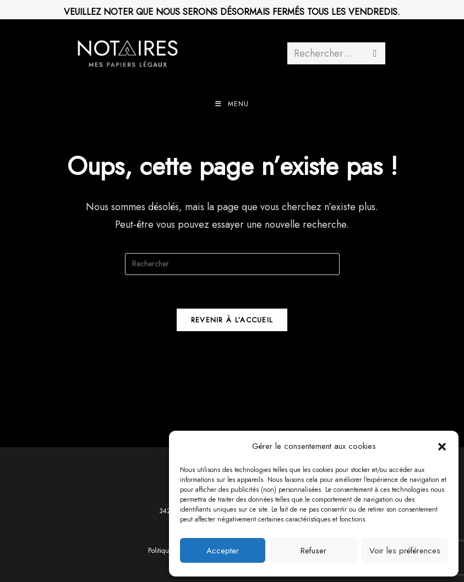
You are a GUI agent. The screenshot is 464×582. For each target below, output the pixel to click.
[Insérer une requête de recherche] (232, 264)
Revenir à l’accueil (232, 320)
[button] (441, 446)
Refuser (313, 551)
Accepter (222, 551)
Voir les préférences (404, 551)
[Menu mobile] (232, 103)
